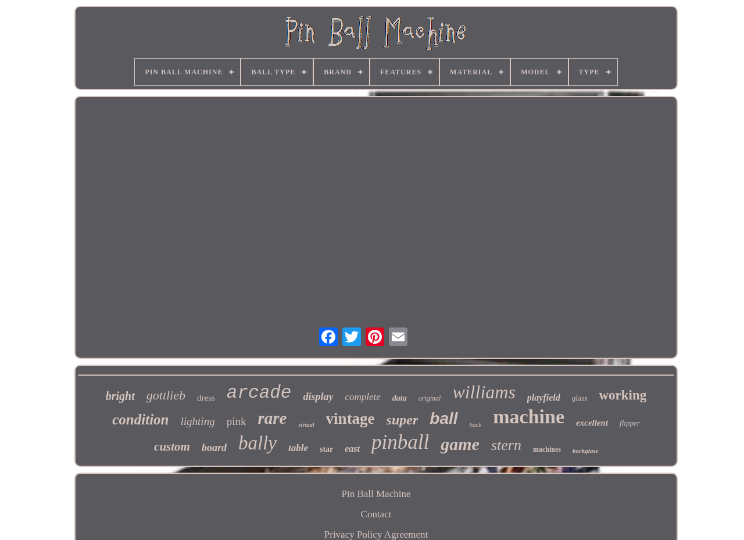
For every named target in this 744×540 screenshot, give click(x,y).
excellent (592, 422)
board (214, 447)
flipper (630, 423)
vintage (350, 418)
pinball (400, 442)
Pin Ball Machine (376, 493)
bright (120, 396)
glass (580, 398)
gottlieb (165, 395)
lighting (198, 421)
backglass (585, 450)
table (298, 447)
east (352, 448)
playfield (543, 397)
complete (362, 396)
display (318, 396)
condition (140, 419)
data (399, 398)
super (403, 419)
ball (443, 418)
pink (236, 421)
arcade (259, 393)
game (460, 443)
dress (206, 397)
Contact (376, 514)
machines (547, 449)
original (430, 398)
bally (257, 443)
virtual (306, 425)
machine (528, 416)
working (622, 395)
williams (483, 391)
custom (172, 446)
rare (272, 418)
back (476, 424)
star (326, 449)
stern (506, 445)
